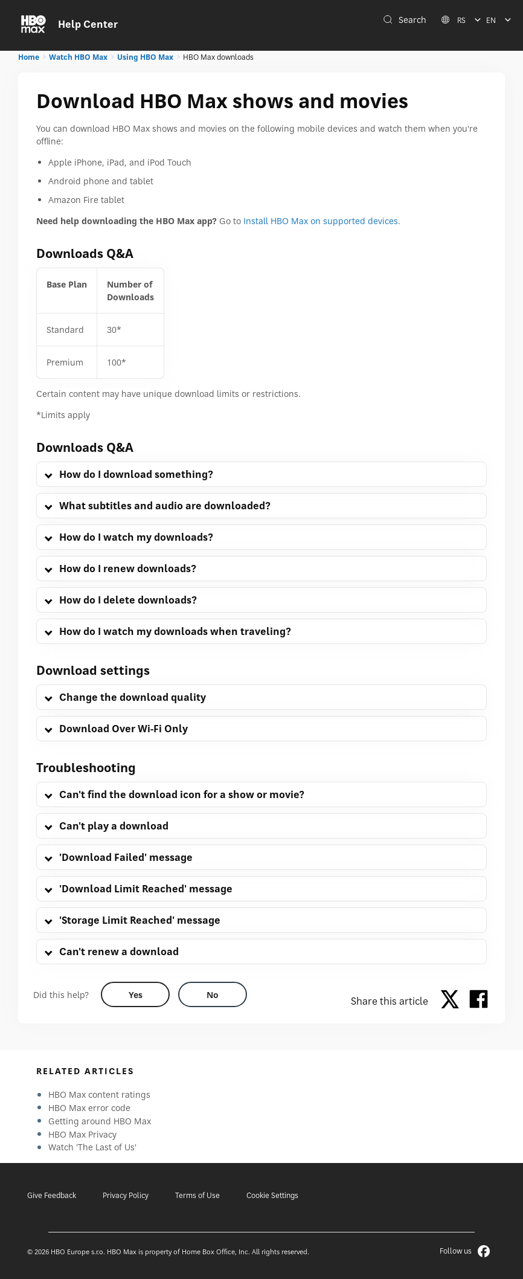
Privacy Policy (126, 1195)
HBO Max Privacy (82, 1134)
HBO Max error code (89, 1107)
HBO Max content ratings (99, 1094)
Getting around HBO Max (99, 1121)
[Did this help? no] (212, 994)
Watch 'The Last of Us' (92, 1147)
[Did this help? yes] (135, 994)
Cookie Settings (272, 1195)
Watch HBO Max (78, 57)
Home (28, 57)
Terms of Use (197, 1195)
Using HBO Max (145, 57)
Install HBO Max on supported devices (320, 221)
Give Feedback (51, 1195)
